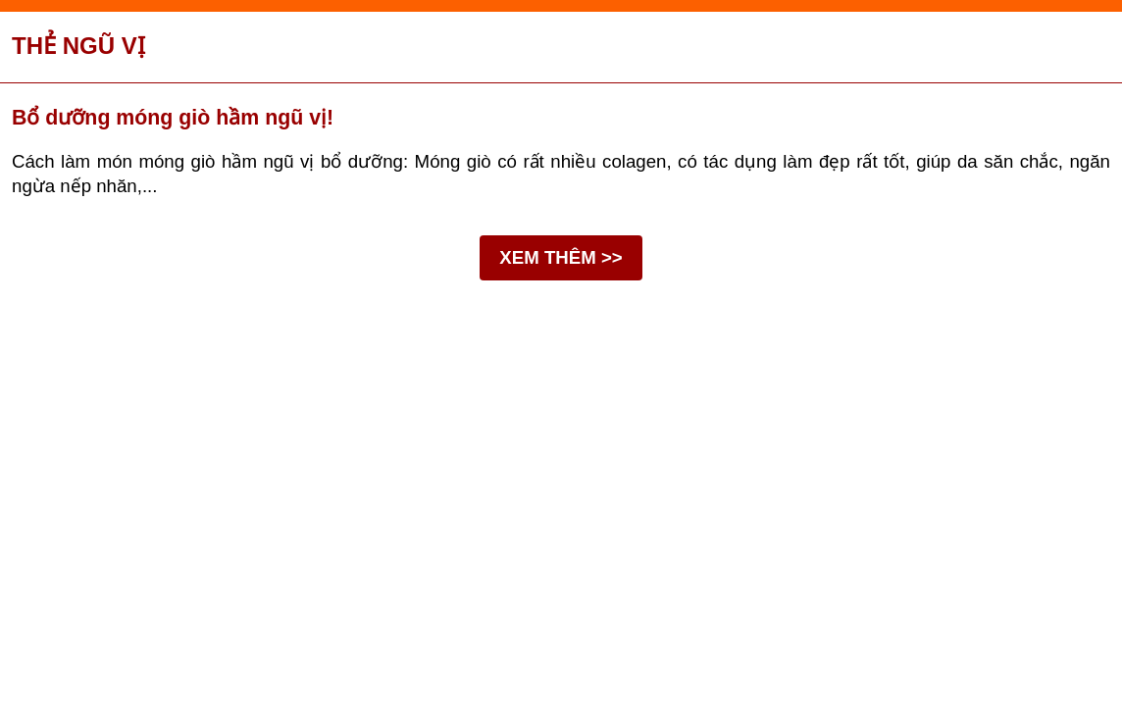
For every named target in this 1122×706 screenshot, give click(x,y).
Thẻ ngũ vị (78, 45)
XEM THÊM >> (560, 257)
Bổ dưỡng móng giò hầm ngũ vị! (172, 117)
